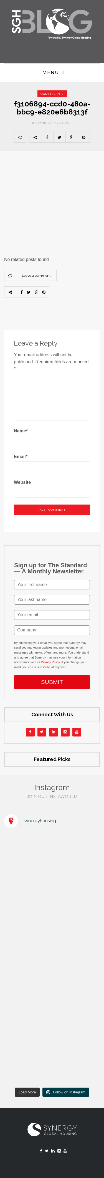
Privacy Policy (50, 662)
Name (21, 431)
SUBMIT (52, 682)
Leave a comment (36, 275)
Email (20, 456)
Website (22, 482)
